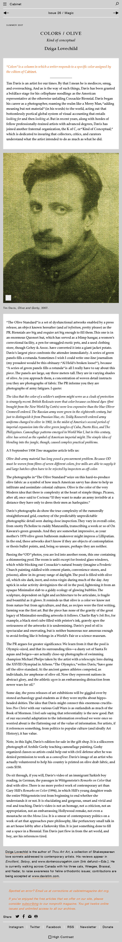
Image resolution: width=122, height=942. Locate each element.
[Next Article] (116, 13)
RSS (70, 927)
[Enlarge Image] (8, 298)
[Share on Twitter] (17, 916)
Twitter (35, 927)
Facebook (53, 927)
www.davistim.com (45, 876)
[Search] (117, 3)
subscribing (30, 904)
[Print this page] (36, 916)
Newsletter (88, 927)
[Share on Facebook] (24, 916)
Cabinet (15, 4)
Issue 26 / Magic (61, 13)
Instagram (16, 927)
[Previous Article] (6, 13)
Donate (108, 927)
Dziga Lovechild (16, 852)
